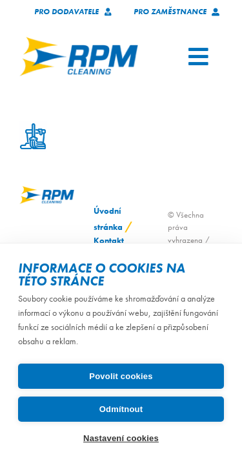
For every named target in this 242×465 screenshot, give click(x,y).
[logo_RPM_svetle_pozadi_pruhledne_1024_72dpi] (78, 41)
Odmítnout (121, 409)
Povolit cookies (120, 376)
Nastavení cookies (121, 438)
